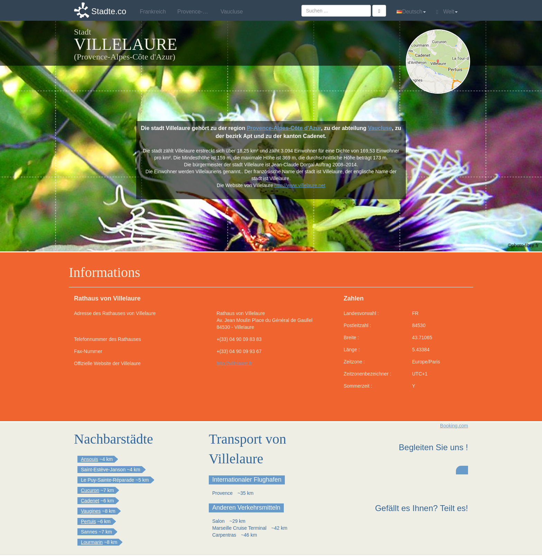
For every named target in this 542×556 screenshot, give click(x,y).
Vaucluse (380, 128)
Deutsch (411, 12)
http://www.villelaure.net (299, 185)
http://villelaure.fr (234, 363)
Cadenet (90, 500)
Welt (447, 12)
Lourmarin (92, 542)
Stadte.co (108, 11)
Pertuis (88, 521)
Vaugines (91, 511)
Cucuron (90, 490)
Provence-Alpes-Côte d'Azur (284, 128)
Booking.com (454, 425)
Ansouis (89, 459)
